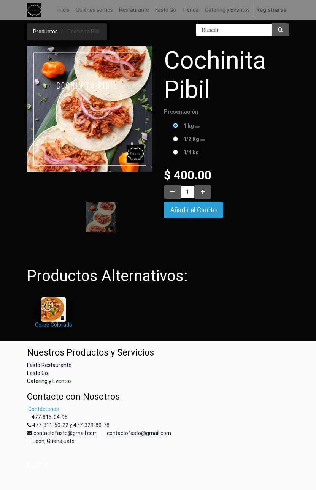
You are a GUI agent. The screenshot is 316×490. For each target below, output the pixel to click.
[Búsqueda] (280, 29)
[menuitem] (63, 10)
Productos (45, 31)
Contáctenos (43, 409)
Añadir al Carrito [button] (193, 210)
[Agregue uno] (202, 192)
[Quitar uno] (172, 192)
